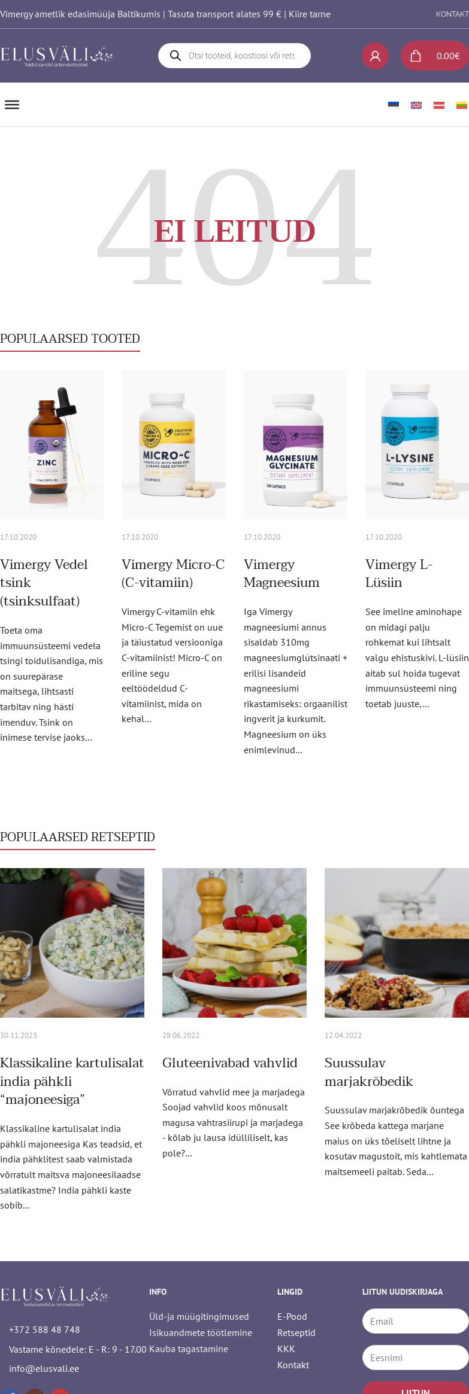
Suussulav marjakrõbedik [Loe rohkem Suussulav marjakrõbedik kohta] (369, 1072)
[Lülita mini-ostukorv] (430, 56)
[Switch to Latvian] (439, 104)
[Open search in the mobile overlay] (234, 55)
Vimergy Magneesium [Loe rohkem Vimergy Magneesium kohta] (282, 574)
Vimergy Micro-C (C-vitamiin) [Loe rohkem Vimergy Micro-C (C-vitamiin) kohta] (173, 574)
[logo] (58, 55)
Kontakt (293, 1365)
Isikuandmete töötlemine (200, 1332)
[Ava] (12, 105)
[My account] (375, 55)
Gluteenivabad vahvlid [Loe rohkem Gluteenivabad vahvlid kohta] (230, 1063)
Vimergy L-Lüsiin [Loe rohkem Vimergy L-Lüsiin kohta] (398, 574)
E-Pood (292, 1316)
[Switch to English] (416, 104)
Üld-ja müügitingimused (199, 1316)
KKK (286, 1349)
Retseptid (296, 1332)
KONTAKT (452, 14)
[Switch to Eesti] (393, 104)
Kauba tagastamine (188, 1349)
